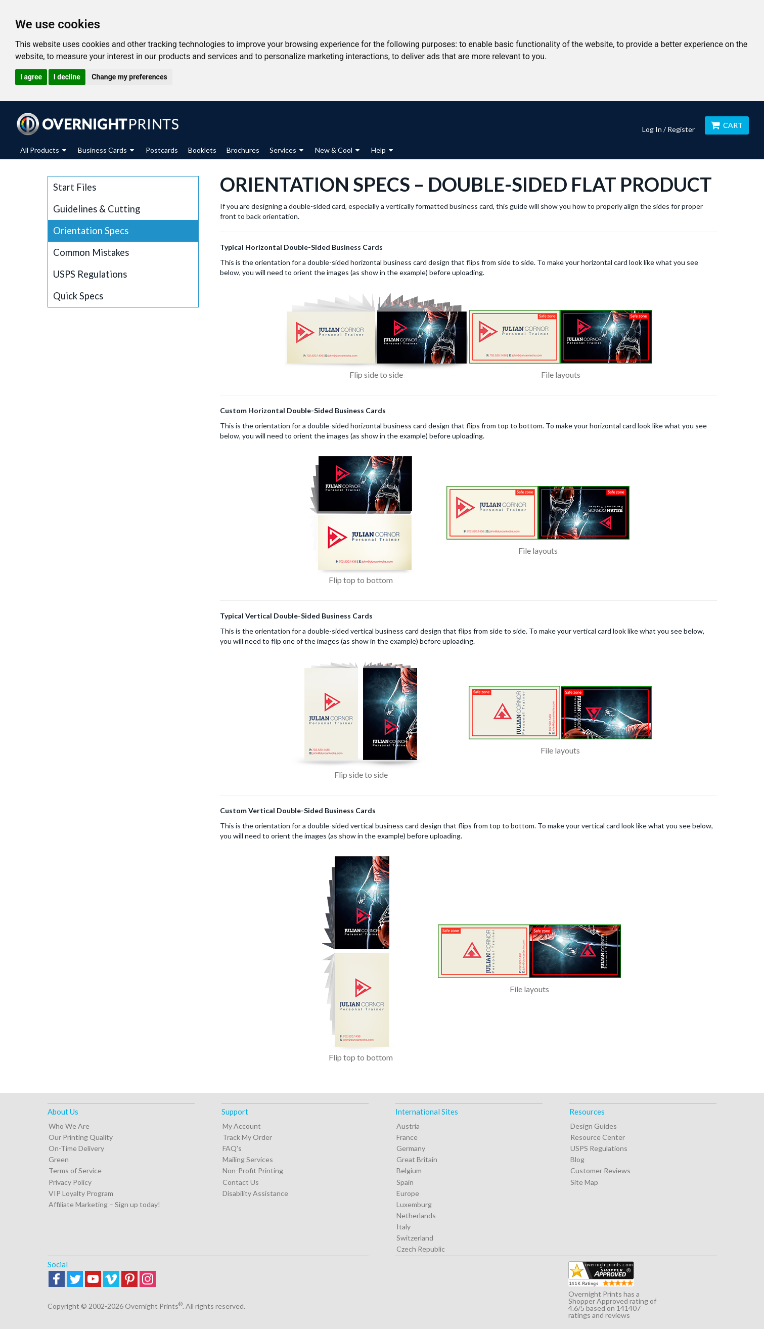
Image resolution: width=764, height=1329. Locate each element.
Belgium (409, 1170)
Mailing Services (247, 1159)
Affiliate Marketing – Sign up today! (104, 1204)
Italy (403, 1226)
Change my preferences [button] (129, 77)
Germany (410, 1148)
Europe (407, 1193)
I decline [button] (67, 77)
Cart (727, 125)
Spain (405, 1182)
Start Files (74, 187)
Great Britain (416, 1159)
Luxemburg (414, 1204)
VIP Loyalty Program (81, 1193)
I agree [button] (31, 77)
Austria (408, 1126)
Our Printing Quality (81, 1137)
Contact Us (240, 1182)
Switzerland (414, 1237)
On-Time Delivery (76, 1148)
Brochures (243, 150)
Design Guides (593, 1126)
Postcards (162, 150)
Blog (577, 1159)
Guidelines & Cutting (96, 208)
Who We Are (69, 1126)
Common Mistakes (91, 252)
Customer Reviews (600, 1170)
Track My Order (247, 1137)
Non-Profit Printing (252, 1170)
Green (59, 1159)
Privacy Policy (70, 1182)
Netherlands (416, 1215)
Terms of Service (75, 1170)
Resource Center (597, 1137)
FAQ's (232, 1148)
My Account (241, 1126)
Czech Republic (420, 1249)
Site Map (584, 1182)
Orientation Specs (90, 230)
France (407, 1137)
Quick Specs (78, 295)
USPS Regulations (90, 274)
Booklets (202, 150)
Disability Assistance (255, 1193)
